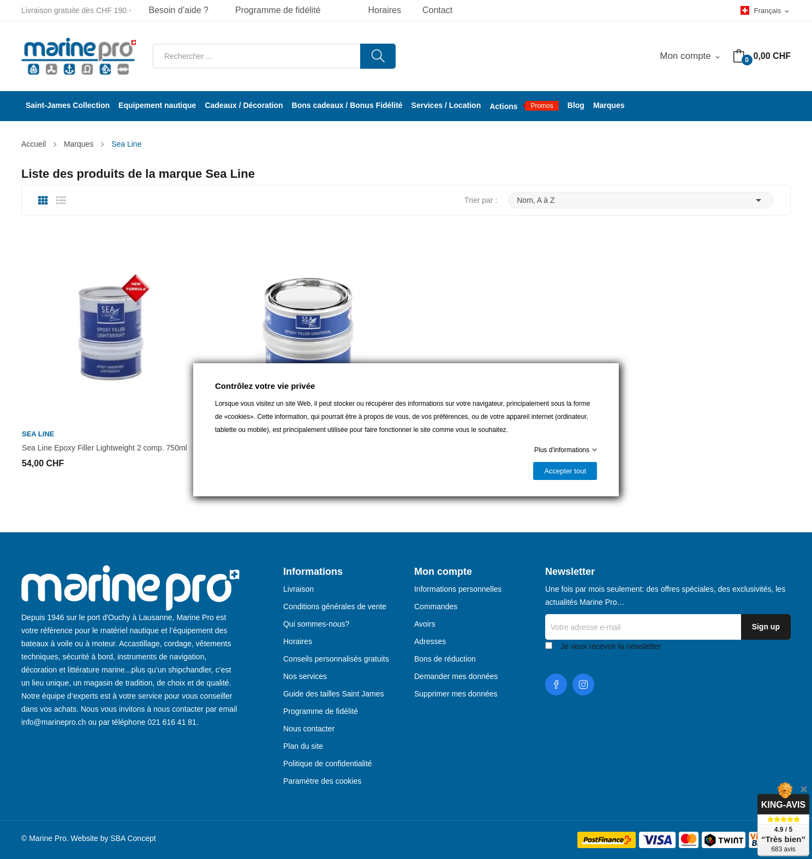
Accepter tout (565, 471)
